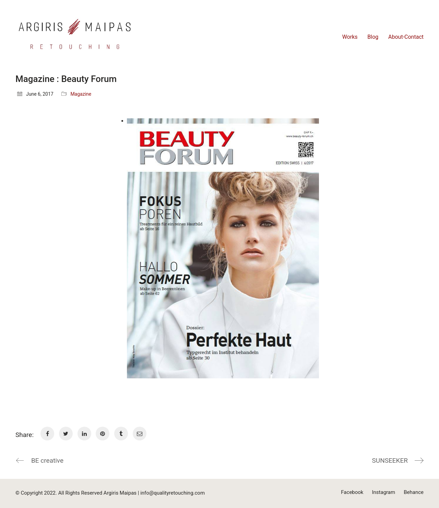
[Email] (139, 433)
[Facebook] (47, 433)
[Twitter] (66, 433)
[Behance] (414, 492)
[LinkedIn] (84, 433)
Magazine (80, 94)
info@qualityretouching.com (172, 493)
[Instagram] (383, 492)
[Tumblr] (121, 433)
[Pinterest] (102, 433)
